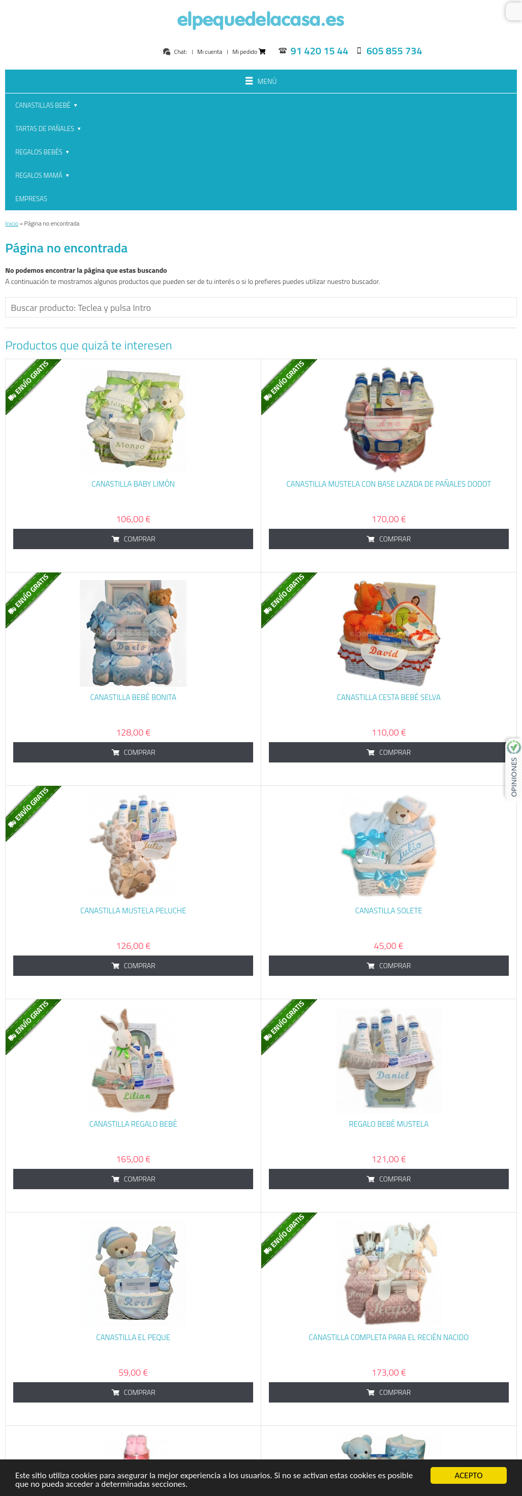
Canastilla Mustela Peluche (133, 793)
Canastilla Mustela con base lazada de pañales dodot (388, 366)
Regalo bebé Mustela (389, 1006)
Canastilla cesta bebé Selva (389, 580)
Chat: (174, 51)
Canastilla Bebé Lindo (388, 1433)
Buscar (514, 11)
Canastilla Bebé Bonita (133, 580)
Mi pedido (249, 51)
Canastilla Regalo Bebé (133, 1006)
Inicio (11, 106)
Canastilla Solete (388, 793)
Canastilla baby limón (133, 366)
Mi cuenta (209, 51)
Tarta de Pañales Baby (133, 1433)
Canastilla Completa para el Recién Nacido (389, 1220)
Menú (261, 82)
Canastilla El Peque (133, 1220)
